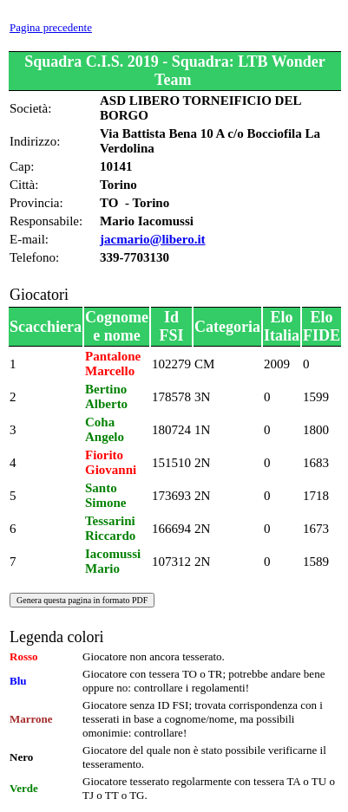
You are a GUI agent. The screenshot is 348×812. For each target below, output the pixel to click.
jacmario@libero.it (153, 239)
